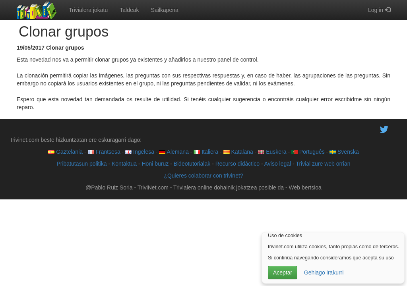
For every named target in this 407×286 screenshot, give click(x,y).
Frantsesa (104, 152)
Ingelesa (139, 152)
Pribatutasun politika (81, 163)
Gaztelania (65, 152)
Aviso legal (277, 163)
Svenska (344, 152)
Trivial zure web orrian (323, 163)
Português (308, 152)
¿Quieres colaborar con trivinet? (203, 175)
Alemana (173, 152)
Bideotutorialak (192, 163)
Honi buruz (155, 163)
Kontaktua (124, 163)
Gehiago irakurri (324, 272)
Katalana (238, 152)
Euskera (272, 152)
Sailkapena (164, 10)
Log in (379, 10)
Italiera (206, 152)
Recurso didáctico (237, 163)
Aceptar (282, 272)
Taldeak (129, 10)
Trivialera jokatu (88, 10)
